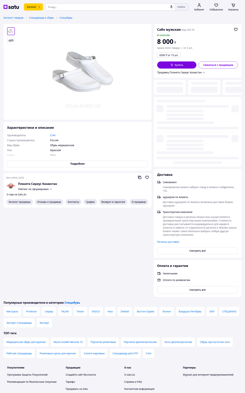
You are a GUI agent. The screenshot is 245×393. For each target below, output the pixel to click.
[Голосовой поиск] (171, 7)
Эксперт (44, 233)
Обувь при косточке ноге (215, 253)
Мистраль (12, 222)
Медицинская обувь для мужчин (26, 253)
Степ (149, 264)
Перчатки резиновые (103, 253)
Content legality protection (139, 314)
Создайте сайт (74, 285)
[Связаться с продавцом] (218, 65)
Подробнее (77, 163)
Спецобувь (66, 17)
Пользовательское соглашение (84, 332)
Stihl (211, 222)
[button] (177, 65)
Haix (110, 222)
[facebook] (191, 356)
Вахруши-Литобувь (190, 222)
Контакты (73, 202)
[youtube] (185, 356)
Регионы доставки (168, 153)
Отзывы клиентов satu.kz (81, 324)
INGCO (96, 222)
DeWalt (125, 222)
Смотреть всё (197, 161)
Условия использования (159, 376)
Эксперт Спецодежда (19, 233)
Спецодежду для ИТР (125, 264)
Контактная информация (139, 300)
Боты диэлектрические (178, 253)
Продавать (72, 300)
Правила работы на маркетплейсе (86, 346)
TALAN (65, 222)
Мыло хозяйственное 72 (68, 253)
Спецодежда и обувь (41, 17)
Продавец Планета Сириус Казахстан (179, 72)
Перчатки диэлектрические (140, 253)
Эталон (166, 222)
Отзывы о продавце (49, 202)
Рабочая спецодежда (19, 264)
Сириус (49, 222)
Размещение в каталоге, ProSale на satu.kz (91, 307)
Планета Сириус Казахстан (37, 184)
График (90, 202)
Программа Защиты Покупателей (27, 285)
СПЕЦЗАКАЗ (229, 222)
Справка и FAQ (133, 292)
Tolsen (80, 222)
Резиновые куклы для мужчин (58, 264)
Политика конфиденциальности (85, 339)
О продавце (139, 202)
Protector (31, 222)
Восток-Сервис (145, 222)
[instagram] (198, 356)
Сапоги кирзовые (94, 264)
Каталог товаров (13, 17)
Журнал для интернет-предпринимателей (208, 285)
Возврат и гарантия (113, 202)
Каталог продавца (20, 202)
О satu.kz (129, 285)
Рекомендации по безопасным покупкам (31, 292)
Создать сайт (168, 386)
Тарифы (70, 292)
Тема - (80, 355)
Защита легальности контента (142, 307)
